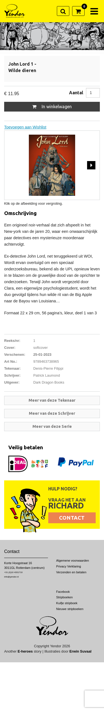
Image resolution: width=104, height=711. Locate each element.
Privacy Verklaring (68, 566)
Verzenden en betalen (71, 572)
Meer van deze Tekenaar (52, 400)
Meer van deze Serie (52, 426)
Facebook (63, 591)
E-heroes (25, 651)
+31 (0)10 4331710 (13, 572)
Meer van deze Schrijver (52, 413)
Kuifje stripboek (67, 603)
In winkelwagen (52, 106)
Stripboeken (64, 597)
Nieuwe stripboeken (69, 609)
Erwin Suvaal (80, 651)
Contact (72, 518)
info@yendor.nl (11, 577)
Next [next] (91, 165)
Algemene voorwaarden (72, 560)
